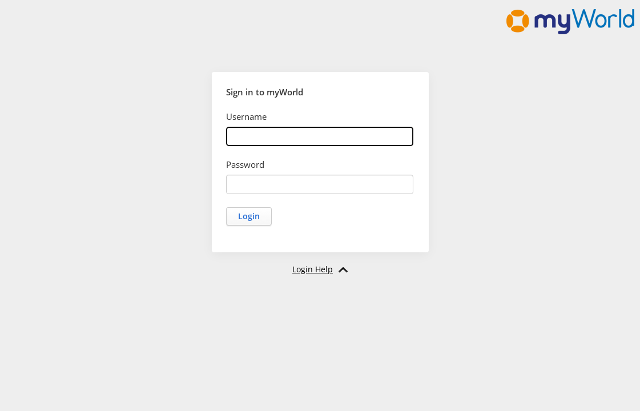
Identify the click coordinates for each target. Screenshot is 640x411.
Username (246, 116)
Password (245, 164)
